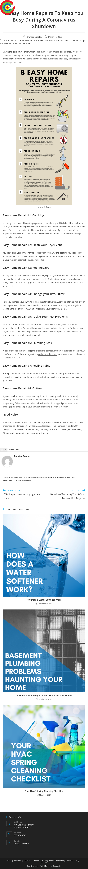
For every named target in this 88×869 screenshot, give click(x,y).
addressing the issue (47, 354)
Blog (77, 860)
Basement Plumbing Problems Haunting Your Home (44, 695)
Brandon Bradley (34, 37)
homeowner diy (59, 477)
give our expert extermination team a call (21, 335)
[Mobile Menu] (83, 4)
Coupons (36, 860)
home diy (48, 477)
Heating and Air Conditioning (53, 860)
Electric (70, 860)
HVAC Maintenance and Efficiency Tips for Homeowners (45, 40)
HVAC (69, 477)
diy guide (14, 477)
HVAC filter (29, 302)
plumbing (19, 480)
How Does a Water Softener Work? (44, 599)
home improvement (26, 226)
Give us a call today (11, 433)
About (3, 450)
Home (9, 860)
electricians (46, 426)
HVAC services (34, 426)
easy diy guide (25, 477)
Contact (44, 862)
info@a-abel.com (21, 843)
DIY (8, 477)
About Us (17, 860)
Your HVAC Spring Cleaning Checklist (43, 791)
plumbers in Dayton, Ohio (68, 426)
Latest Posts (14, 450)
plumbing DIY (28, 480)
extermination (37, 477)
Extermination (10, 40)
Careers (27, 860)
